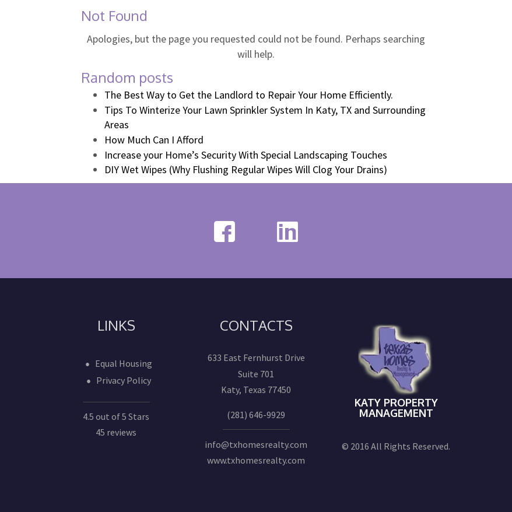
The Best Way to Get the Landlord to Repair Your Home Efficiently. (248, 94)
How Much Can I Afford (154, 139)
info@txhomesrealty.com (256, 444)
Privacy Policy (123, 380)
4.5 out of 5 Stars (116, 416)
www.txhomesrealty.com (256, 460)
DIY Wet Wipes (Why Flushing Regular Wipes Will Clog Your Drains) (245, 169)
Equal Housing (123, 363)
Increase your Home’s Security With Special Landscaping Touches (245, 155)
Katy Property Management (396, 407)
